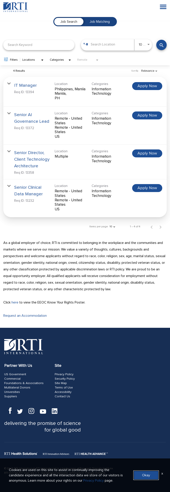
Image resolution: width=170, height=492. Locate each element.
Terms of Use (64, 387)
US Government (15, 374)
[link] (85, 92)
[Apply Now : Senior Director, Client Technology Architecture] (147, 153)
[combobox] (39, 45)
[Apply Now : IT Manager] (147, 86)
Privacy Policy (64, 374)
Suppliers (10, 396)
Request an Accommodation (25, 315)
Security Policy (65, 378)
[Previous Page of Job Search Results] (151, 226)
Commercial (12, 378)
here (15, 302)
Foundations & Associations (24, 383)
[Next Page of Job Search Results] (160, 226)
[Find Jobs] (161, 45)
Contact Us (62, 396)
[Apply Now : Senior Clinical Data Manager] (147, 188)
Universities (12, 392)
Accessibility (63, 392)
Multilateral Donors (17, 387)
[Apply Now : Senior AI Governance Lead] (147, 115)
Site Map (61, 383)
